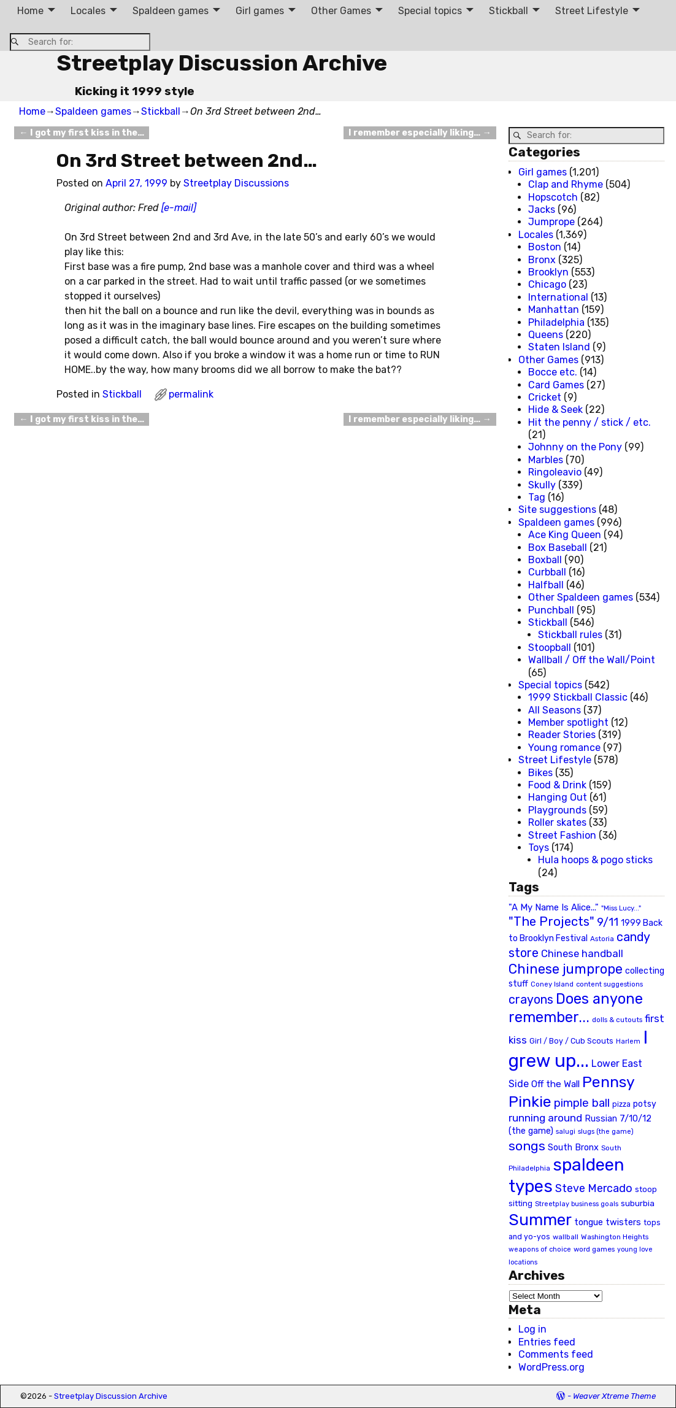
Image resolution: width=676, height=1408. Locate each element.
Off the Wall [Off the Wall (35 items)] (555, 1084)
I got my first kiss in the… (81, 133)
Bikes (540, 773)
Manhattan (553, 309)
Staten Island (559, 347)
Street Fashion (562, 835)
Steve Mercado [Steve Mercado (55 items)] (593, 1188)
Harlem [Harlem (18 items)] (628, 1041)
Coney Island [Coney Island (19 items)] (552, 984)
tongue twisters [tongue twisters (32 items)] (607, 1222)
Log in (532, 1329)
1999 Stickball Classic (578, 697)
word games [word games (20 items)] (594, 1249)
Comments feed (555, 1354)
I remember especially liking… (419, 133)
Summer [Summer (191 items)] (540, 1219)
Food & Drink (557, 785)
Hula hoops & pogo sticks (595, 860)
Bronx (542, 260)
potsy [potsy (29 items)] (644, 1104)
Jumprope (551, 222)
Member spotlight (568, 722)
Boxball (545, 560)
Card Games (556, 385)
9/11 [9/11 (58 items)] (607, 922)
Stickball (508, 11)
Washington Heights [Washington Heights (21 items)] (614, 1237)
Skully (542, 485)
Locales (88, 11)
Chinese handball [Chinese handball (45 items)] (582, 953)
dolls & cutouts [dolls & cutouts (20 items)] (617, 1019)
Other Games (341, 11)
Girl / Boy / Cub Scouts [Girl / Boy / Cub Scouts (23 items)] (571, 1040)
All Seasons (554, 710)
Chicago (547, 284)
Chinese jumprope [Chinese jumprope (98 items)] (566, 969)
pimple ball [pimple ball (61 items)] (582, 1103)
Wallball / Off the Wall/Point (591, 660)
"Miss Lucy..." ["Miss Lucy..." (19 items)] (621, 908)
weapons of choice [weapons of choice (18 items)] (540, 1249)
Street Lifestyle (591, 11)
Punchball (551, 610)
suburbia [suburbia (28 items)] (638, 1203)
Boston (544, 247)
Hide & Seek (555, 409)
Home (30, 11)
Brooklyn (548, 272)
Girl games (260, 11)
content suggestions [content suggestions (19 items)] (609, 984)
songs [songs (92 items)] (527, 1145)
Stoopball (549, 647)
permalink (191, 394)
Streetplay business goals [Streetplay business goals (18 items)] (576, 1204)
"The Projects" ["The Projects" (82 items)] (551, 921)
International (558, 297)
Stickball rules (570, 635)
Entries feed (546, 1342)
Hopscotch (553, 197)
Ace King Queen (564, 535)
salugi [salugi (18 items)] (565, 1132)
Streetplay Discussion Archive (221, 63)
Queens (545, 334)
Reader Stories (562, 735)
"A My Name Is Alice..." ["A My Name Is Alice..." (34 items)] (554, 907)
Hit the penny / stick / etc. (589, 422)
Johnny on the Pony (575, 447)
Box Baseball (557, 547)
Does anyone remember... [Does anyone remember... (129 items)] (576, 1008)
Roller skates (557, 822)
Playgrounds (557, 810)
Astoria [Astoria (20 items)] (602, 938)
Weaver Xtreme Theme (614, 1396)
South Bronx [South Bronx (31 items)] (573, 1147)
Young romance (564, 747)
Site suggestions (557, 509)
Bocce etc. (552, 372)
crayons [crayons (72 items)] (531, 1000)
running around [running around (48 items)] (545, 1118)
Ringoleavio (555, 472)
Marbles (545, 460)
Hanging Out (557, 797)
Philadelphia (556, 322)
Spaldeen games (171, 11)
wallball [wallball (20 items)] (565, 1237)
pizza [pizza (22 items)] (621, 1104)
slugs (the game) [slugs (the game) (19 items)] (606, 1131)
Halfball (546, 585)
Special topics (430, 11)
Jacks (541, 209)
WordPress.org (551, 1367)
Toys (538, 847)
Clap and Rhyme (565, 184)
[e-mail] (178, 208)
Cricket (544, 397)
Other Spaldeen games (580, 597)
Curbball (547, 572)
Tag (536, 497)
